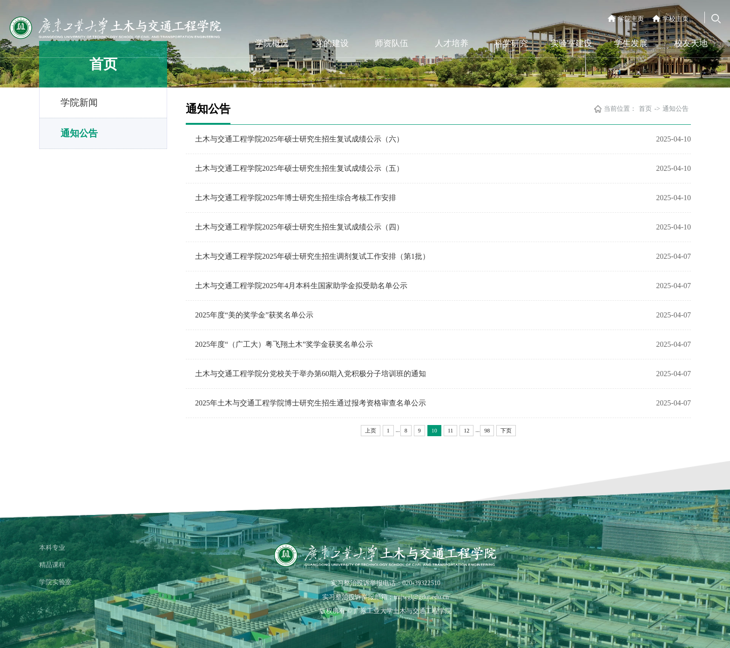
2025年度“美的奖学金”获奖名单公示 (254, 315)
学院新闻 (79, 102)
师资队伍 (391, 43)
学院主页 (631, 18)
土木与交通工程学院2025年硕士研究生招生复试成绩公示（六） (299, 139)
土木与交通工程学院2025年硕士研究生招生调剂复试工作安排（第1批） (312, 256)
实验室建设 (571, 43)
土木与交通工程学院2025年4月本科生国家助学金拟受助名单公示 (301, 286)
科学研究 (511, 43)
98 (487, 430)
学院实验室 (55, 582)
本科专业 (52, 547)
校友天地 (691, 43)
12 (466, 430)
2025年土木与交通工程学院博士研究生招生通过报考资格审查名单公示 (310, 403)
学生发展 (631, 43)
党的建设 (332, 43)
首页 (645, 108)
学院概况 (272, 43)
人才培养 (451, 43)
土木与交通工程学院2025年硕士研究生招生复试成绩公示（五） (299, 168)
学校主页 (675, 18)
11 (450, 430)
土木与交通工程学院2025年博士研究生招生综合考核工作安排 (295, 198)
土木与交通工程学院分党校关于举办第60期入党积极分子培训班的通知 (310, 374)
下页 (506, 430)
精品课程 (52, 564)
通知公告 (79, 133)
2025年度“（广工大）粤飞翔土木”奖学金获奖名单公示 (284, 344)
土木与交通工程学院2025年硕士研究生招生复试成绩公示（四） (299, 227)
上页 (370, 430)
